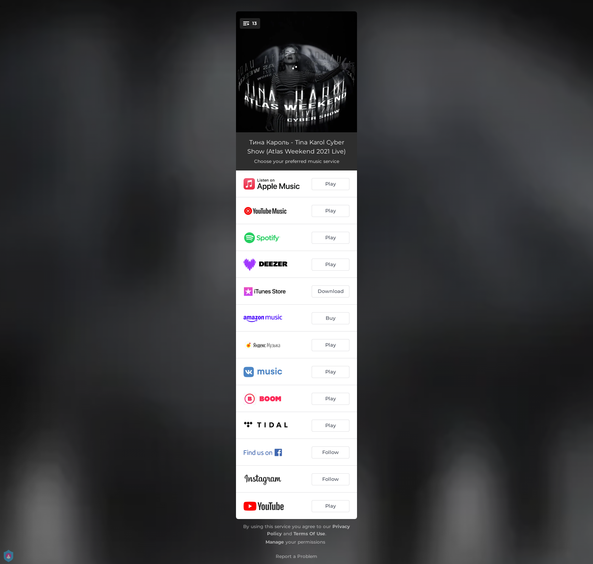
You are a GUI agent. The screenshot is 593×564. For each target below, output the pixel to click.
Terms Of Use (309, 533)
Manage (274, 542)
